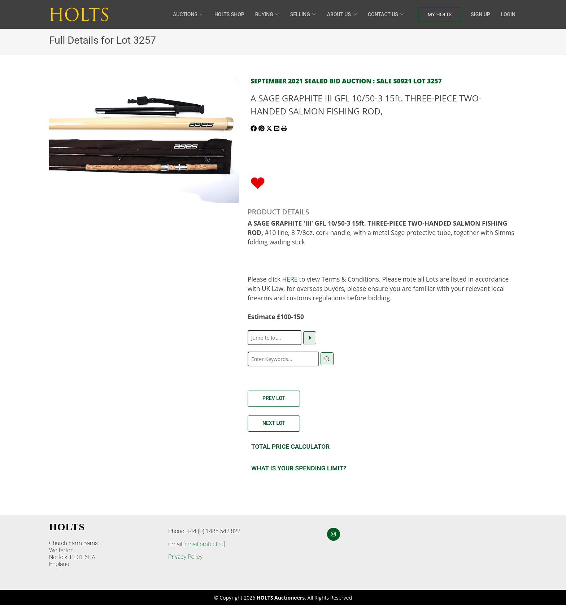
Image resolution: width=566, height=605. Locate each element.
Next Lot (273, 423)
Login (508, 14)
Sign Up (480, 14)
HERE (290, 279)
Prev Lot (273, 398)
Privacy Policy (185, 556)
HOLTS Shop (229, 14)
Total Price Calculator (290, 446)
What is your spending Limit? (298, 468)
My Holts (440, 14)
